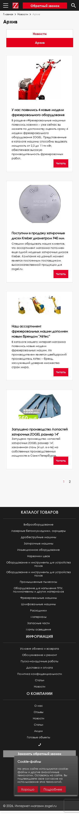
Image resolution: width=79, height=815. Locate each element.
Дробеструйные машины (38, 537)
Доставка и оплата (39, 667)
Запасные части (38, 623)
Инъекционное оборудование (38, 550)
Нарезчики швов (38, 556)
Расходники (38, 610)
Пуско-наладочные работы (39, 661)
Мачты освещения (38, 629)
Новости (22, 14)
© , (30, 806)
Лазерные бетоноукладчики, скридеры (38, 531)
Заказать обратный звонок (39, 754)
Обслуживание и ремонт (39, 655)
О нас (38, 706)
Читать (61, 163)
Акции (38, 731)
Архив (40, 42)
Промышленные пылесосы (38, 582)
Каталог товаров (39, 512)
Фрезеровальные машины (38, 598)
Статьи (39, 680)
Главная (8, 14)
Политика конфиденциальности (39, 674)
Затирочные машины (38, 543)
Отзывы (38, 712)
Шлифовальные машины (38, 604)
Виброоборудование (38, 524)
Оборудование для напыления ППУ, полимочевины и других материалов (38, 589)
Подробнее (53, 789)
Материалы (39, 617)
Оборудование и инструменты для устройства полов (38, 564)
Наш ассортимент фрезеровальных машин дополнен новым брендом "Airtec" (40, 331)
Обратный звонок (45, 6)
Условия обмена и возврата (39, 648)
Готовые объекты (38, 737)
